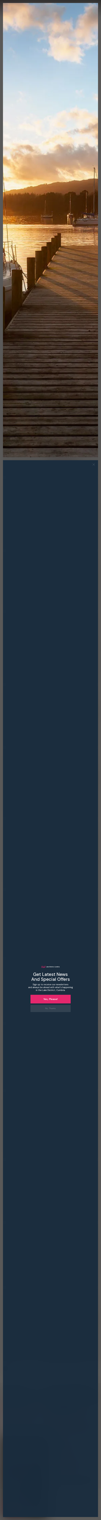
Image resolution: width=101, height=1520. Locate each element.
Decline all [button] (35, 1506)
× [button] (44, 1439)
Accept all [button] (15, 1506)
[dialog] (50, 760)
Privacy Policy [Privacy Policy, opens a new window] (12, 1467)
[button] (25, 1471)
